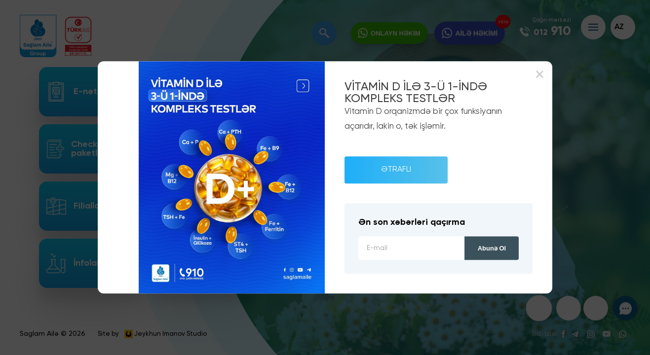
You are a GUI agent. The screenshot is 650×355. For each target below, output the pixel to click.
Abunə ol (492, 248)
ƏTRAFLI (396, 170)
